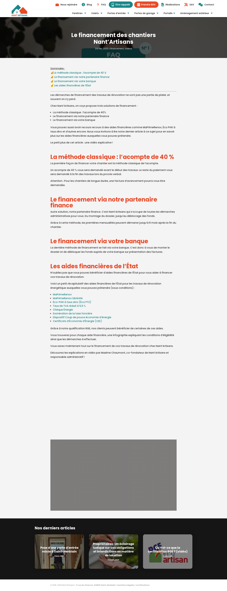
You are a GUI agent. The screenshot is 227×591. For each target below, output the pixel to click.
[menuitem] (66, 4)
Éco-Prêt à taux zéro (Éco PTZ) (72, 302)
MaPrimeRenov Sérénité (68, 298)
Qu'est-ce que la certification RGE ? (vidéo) (168, 550)
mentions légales (125, 585)
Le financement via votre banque (75, 81)
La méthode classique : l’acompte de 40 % (79, 72)
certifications (143, 585)
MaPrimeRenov (62, 294)
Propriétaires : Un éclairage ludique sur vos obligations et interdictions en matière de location (113, 549)
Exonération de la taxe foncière (72, 313)
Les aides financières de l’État (72, 85)
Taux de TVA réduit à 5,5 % (69, 306)
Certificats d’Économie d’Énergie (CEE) (77, 321)
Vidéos (128, 48)
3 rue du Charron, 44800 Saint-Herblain (96, 585)
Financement (117, 48)
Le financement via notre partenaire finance (81, 77)
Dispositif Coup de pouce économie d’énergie (82, 317)
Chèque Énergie (63, 309)
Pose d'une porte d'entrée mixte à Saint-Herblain (59, 550)
